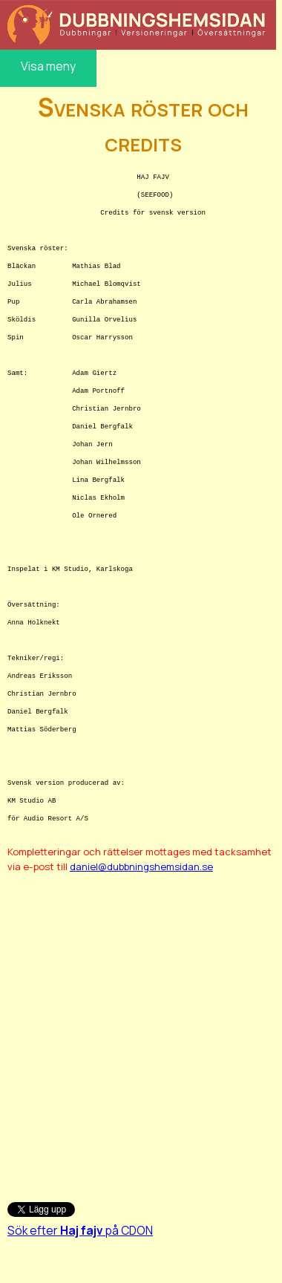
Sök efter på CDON (80, 1230)
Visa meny (48, 66)
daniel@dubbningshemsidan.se (141, 866)
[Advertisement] (139, 1029)
